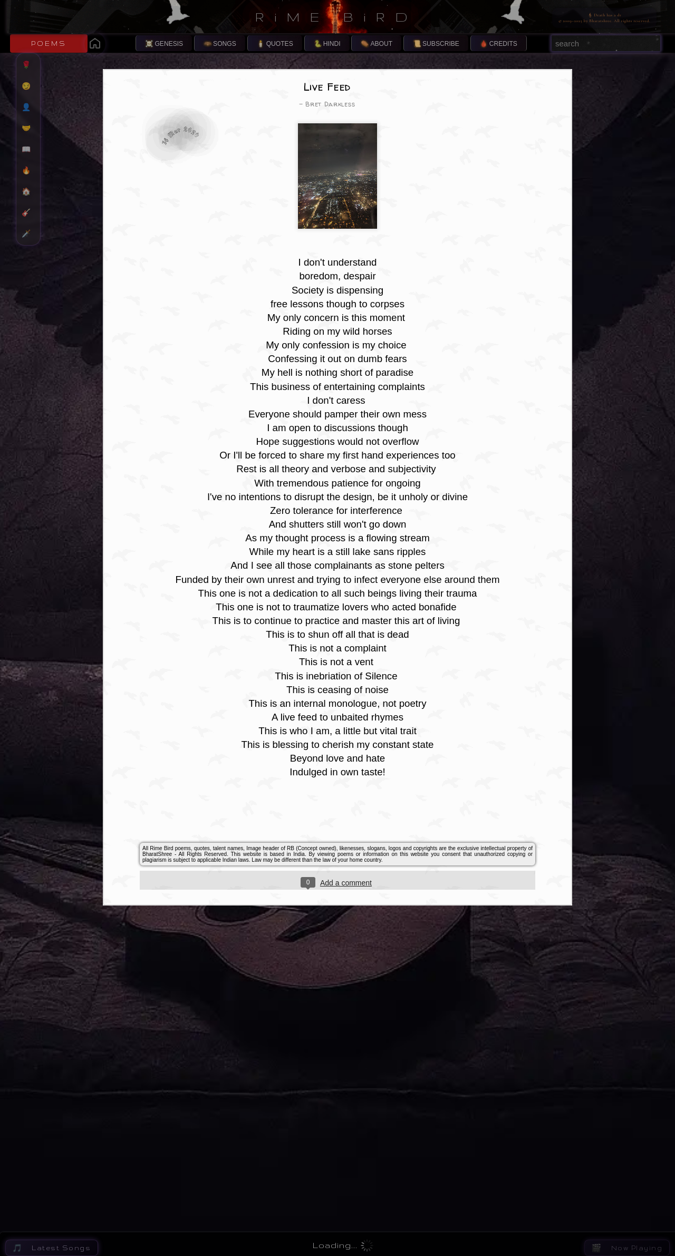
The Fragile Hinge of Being (472, 1179)
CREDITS (503, 43)
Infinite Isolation (455, 1209)
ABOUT (381, 43)
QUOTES (279, 43)
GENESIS (169, 43)
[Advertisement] (337, 748)
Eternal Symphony (457, 1149)
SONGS (224, 43)
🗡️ (31, 233)
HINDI (332, 43)
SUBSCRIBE (440, 43)
